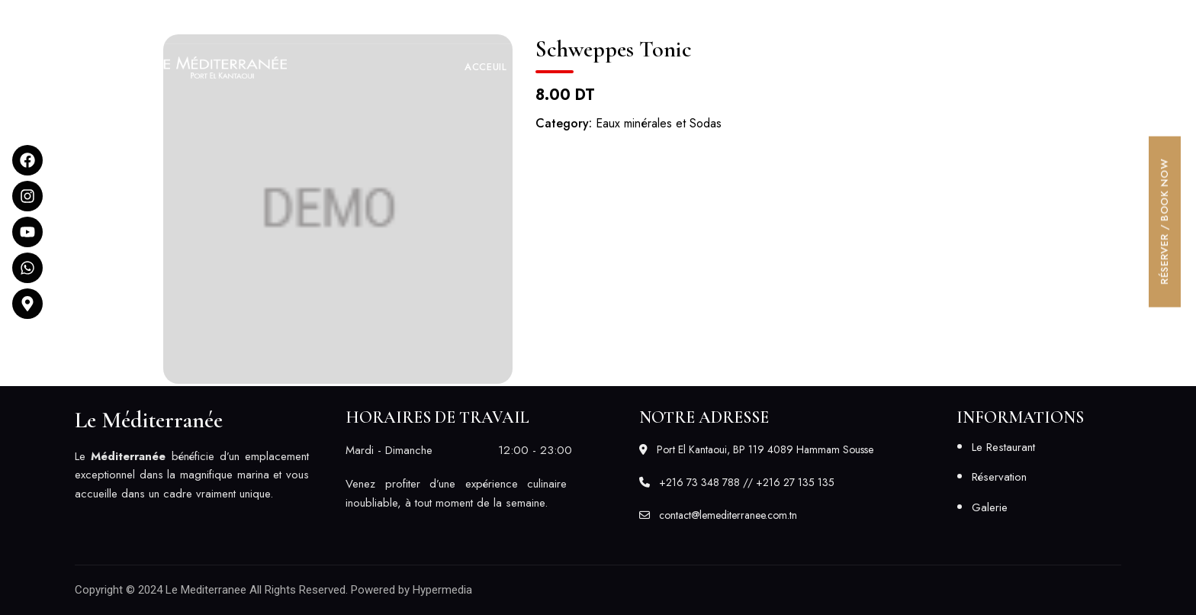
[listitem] (192, 475)
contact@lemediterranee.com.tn (1035, 21)
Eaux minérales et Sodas (659, 123)
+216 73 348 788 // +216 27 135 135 (818, 21)
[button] (1046, 67)
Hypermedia (442, 590)
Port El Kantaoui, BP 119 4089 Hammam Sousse (202, 21)
